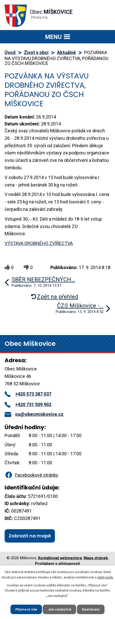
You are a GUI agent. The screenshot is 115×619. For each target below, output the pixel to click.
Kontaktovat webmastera (60, 558)
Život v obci (36, 52)
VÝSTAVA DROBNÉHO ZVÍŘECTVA (39, 243)
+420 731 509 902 (28, 404)
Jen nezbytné (59, 609)
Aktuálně (66, 52)
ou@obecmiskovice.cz (34, 414)
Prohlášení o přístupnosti (57, 564)
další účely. (105, 577)
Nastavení (91, 609)
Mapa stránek (96, 558)
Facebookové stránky (31, 475)
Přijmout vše (26, 609)
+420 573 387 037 (28, 394)
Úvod (10, 52)
